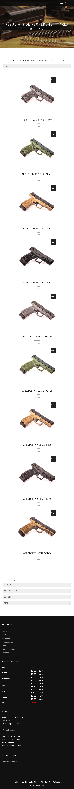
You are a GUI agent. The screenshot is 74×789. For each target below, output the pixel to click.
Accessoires (8, 642)
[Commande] (37, 66)
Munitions (7, 645)
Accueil (12, 60)
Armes (5, 635)
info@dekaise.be (8, 730)
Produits (21, 60)
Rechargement (9, 649)
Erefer (43, 785)
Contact (6, 653)
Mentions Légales (10, 762)
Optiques (7, 638)
